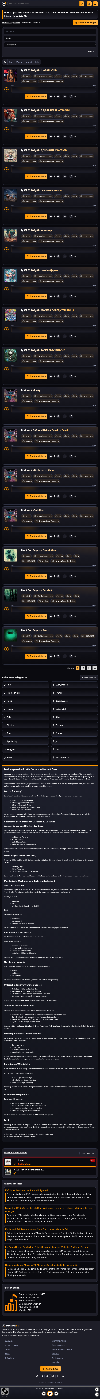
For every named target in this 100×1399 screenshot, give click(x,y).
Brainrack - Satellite (32, 510)
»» (95, 668)
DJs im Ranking (26, 1307)
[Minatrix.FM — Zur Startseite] (4, 4)
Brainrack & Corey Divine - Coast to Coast (44, 430)
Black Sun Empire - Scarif (35, 630)
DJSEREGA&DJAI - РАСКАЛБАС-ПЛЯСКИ (43, 350)
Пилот (21, 1160)
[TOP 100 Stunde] (4, 62)
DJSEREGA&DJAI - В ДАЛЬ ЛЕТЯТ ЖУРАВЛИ (45, 110)
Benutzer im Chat (27, 1297)
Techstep (15, 989)
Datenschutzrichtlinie (45, 1382)
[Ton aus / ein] (97, 1389)
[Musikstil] (50, 44)
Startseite (7, 22)
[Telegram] (42, 1376)
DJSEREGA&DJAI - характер (36, 230)
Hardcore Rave (72, 830)
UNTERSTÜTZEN (59, 1341)
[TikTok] (37, 1376)
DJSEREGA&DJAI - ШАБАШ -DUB (39, 70)
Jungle (61, 830)
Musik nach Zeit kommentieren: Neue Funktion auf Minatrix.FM (36, 1229)
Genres (16, 22)
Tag (11, 62)
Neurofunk (16, 991)
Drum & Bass (38, 774)
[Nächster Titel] (56, 1393)
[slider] (53, 89)
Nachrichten (57, 1358)
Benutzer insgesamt (28, 1294)
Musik (7, 1349)
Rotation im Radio (12, 1345)
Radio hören (24, 1164)
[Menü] (95, 3)
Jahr (37, 62)
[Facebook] (57, 1376)
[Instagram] (52, 1376)
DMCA (59, 1382)
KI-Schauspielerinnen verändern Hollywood (26, 1190)
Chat (7, 1362)
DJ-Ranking (9, 1358)
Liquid (30, 814)
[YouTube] (47, 1376)
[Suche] (45, 3)
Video (7, 1353)
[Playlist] (97, 1394)
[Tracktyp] (50, 38)
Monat (29, 62)
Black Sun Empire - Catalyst (36, 590)
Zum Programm (88, 1153)
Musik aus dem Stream (62, 1349)
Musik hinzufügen (85, 22)
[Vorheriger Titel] (43, 1393)
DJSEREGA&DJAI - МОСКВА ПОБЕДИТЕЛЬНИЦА (47, 310)
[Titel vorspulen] (56, 1173)
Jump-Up (20, 814)
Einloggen (89, 4)
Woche (19, 62)
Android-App (50, 1368)
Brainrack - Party (30, 390)
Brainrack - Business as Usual (37, 470)
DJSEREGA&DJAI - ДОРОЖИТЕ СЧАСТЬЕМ (44, 150)
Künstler (23, 1310)
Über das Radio (58, 1345)
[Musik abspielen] (50, 1393)
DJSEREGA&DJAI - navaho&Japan (39, 270)
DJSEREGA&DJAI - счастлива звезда (41, 190)
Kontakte (56, 1362)
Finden (82, 4)
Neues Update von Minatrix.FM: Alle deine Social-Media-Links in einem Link (42, 1265)
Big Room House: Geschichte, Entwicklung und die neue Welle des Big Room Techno (46, 1247)
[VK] (63, 1376)
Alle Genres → (89, 677)
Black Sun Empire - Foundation (38, 550)
